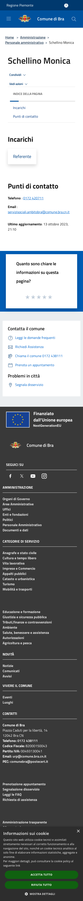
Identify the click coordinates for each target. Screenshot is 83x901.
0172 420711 (33, 198)
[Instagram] (44, 476)
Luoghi (8, 702)
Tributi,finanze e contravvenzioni (27, 622)
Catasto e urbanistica (19, 578)
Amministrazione (33, 37)
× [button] (78, 831)
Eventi (7, 697)
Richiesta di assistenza (20, 799)
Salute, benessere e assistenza (26, 632)
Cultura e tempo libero (19, 558)
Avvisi (7, 676)
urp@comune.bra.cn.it (29, 756)
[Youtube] (33, 476)
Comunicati (11, 670)
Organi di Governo (16, 498)
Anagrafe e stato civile (19, 552)
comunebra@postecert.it (29, 761)
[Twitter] (21, 476)
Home (9, 37)
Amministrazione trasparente (25, 822)
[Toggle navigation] (8, 18)
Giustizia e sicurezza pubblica (25, 617)
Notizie (8, 665)
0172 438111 (27, 740)
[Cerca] (73, 19)
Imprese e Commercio (19, 568)
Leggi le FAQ (12, 794)
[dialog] (41, 864)
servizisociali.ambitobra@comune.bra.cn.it (39, 212)
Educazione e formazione (21, 611)
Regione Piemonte (20, 5)
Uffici (7, 509)
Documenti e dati (15, 530)
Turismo (9, 584)
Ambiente (10, 627)
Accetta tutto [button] (41, 875)
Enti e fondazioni (15, 514)
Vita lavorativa (13, 563)
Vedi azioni (19, 84)
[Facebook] (10, 476)
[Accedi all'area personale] (66, 5)
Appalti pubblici (14, 573)
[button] (41, 894)
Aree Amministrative (18, 504)
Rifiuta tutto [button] (41, 885)
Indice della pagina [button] (27, 93)
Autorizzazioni (13, 637)
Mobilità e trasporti (17, 589)
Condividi (18, 75)
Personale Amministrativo (22, 524)
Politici (8, 519)
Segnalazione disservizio (21, 789)
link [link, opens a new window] (18, 865)
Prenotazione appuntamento (24, 784)
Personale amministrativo (24, 42)
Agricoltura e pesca (17, 643)
